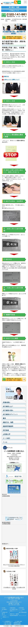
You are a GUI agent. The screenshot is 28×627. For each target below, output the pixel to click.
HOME (2, 19)
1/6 (3, 496)
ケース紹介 (6, 438)
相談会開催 (7, 496)
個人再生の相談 (8, 622)
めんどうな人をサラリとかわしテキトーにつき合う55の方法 (14, 565)
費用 (4, 418)
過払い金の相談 (8, 624)
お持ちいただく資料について (11, 79)
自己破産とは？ (8, 406)
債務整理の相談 (17, 622)
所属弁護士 (6, 402)
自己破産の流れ (8, 20)
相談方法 (6, 76)
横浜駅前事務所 (6, 522)
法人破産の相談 (18, 621)
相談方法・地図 (8, 422)
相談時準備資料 (8, 426)
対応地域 (6, 430)
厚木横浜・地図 (14, 7)
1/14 (3, 523)
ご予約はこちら (14, 10)
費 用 (3, 614)
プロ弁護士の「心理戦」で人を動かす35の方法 (14, 588)
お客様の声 (6, 434)
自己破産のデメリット (10, 414)
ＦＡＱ (5, 442)
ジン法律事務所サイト (8, 621)
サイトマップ (22, 615)
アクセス (4, 615)
